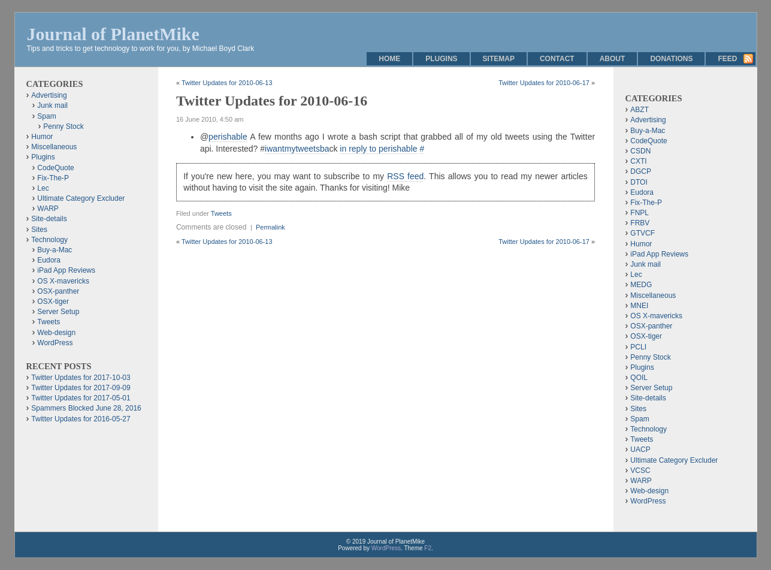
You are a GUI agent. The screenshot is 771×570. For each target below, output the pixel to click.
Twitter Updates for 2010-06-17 (543, 82)
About (612, 59)
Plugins (441, 59)
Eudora (49, 260)
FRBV (639, 223)
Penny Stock (63, 126)
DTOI (638, 182)
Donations (671, 59)
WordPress (54, 343)
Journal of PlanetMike (113, 34)
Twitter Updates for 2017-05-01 (80, 398)
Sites (39, 229)
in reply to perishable (378, 148)
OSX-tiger (53, 301)
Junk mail (52, 105)
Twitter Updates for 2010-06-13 (227, 82)
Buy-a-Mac (54, 250)
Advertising (48, 95)
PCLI (638, 347)
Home (389, 59)
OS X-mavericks (63, 281)
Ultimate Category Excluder (81, 198)
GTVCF (642, 233)
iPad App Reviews (66, 270)
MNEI (639, 305)
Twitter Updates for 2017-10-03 (80, 377)
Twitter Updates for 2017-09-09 (80, 388)
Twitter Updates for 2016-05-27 (80, 419)
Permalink (270, 227)
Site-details (48, 219)
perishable (227, 136)
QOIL (639, 377)
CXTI (638, 161)
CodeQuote (55, 168)
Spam (46, 116)
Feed (727, 59)
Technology (49, 240)
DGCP (640, 171)
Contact (557, 59)
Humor (42, 136)
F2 (427, 548)
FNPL (639, 213)
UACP (640, 449)
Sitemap (499, 59)
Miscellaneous (54, 147)
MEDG (641, 285)
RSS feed (405, 176)
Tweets (221, 213)
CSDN (640, 151)
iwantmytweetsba (297, 148)
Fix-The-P (53, 178)
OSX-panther (58, 291)
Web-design (56, 332)
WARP (48, 208)
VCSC (640, 470)
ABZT (639, 109)
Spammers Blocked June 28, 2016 (86, 408)
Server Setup (58, 311)
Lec (43, 188)
